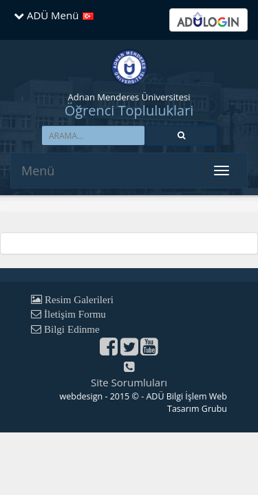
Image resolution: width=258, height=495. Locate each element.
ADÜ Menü (46, 15)
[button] (181, 135)
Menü (37, 170)
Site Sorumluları (129, 382)
